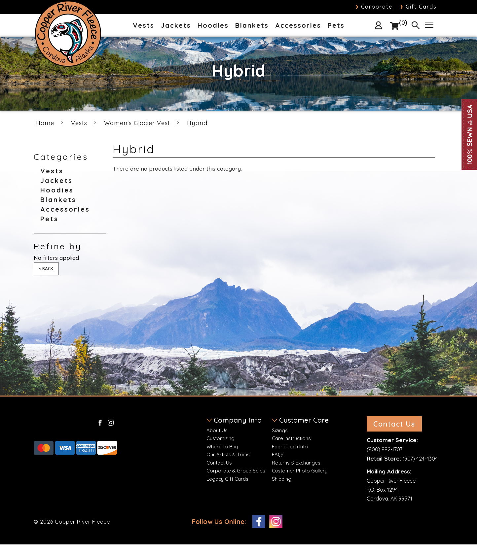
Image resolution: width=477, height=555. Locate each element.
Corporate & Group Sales (235, 471)
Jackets (176, 25)
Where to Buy (222, 446)
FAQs (278, 454)
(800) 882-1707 (384, 459)
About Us (217, 430)
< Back (46, 268)
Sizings (280, 430)
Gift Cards (418, 6)
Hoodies (213, 25)
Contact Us (219, 463)
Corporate (374, 6)
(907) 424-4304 (420, 469)
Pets (336, 25)
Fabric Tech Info (290, 446)
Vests (143, 25)
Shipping (281, 479)
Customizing (220, 438)
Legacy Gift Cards (227, 479)
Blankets (252, 25)
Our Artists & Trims (228, 454)
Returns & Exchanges (296, 463)
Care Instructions (291, 438)
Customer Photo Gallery (299, 471)
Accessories (298, 25)
